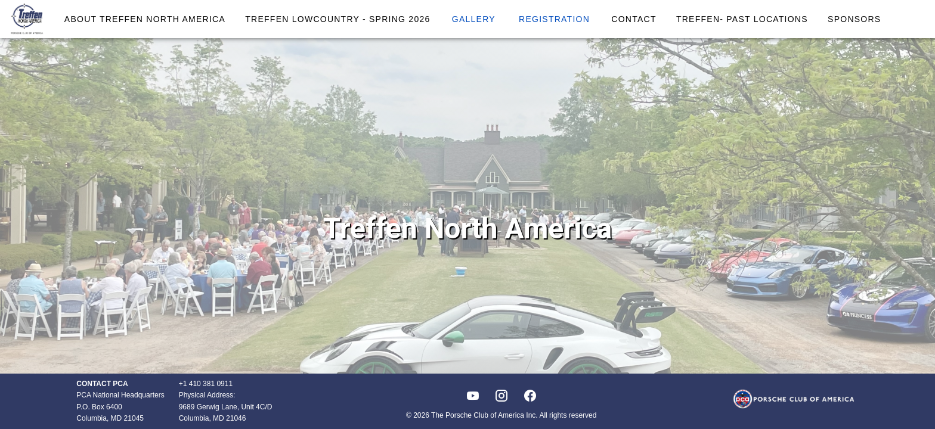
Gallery (474, 19)
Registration (554, 19)
